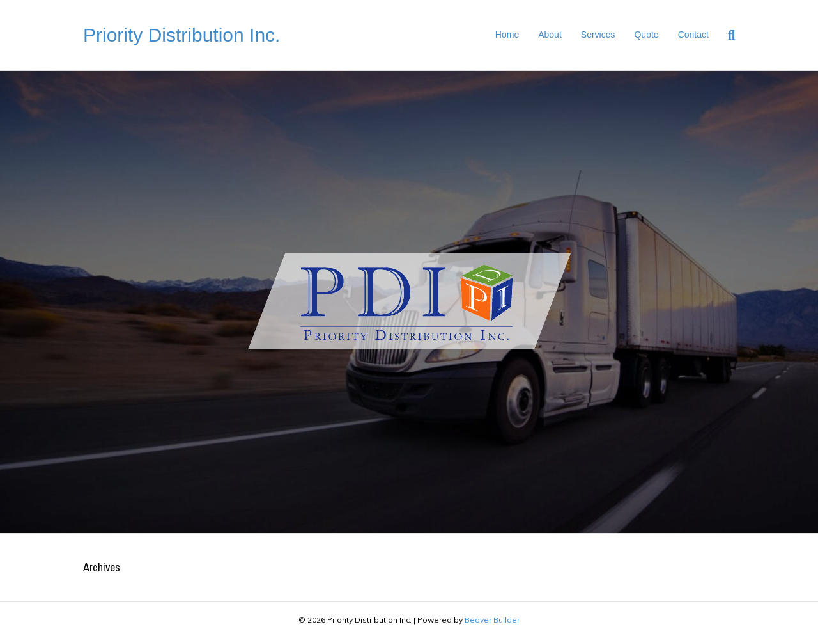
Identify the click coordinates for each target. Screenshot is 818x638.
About (550, 34)
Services (598, 34)
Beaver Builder (492, 620)
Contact (693, 34)
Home (507, 34)
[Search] (726, 35)
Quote (646, 34)
